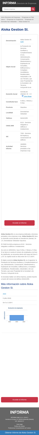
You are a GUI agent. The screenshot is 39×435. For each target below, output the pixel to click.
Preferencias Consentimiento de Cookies (19, 428)
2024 (4, 294)
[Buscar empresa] (16, 9)
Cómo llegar (26, 96)
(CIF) (22, 42)
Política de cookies (19, 426)
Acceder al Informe (19, 223)
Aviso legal (20, 424)
